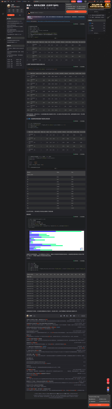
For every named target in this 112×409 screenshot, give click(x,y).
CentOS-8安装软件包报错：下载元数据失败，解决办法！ (15, 56)
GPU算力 (24, 1)
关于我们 (36, 393)
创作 (107, 1)
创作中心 (101, 1)
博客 (8, 1)
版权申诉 (68, 396)
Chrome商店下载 (53, 396)
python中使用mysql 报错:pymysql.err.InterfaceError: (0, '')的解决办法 (15, 26)
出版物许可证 (72, 396)
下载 (11, 1)
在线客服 (67, 393)
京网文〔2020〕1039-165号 (54, 395)
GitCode (18, 1)
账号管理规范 (58, 396)
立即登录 (76, 11)
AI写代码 (76, 23)
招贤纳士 (40, 393)
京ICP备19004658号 (46, 395)
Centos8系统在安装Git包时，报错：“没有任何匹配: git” (15, 52)
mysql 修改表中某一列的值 (14, 34)
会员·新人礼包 (92, 1)
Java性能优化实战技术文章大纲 (13, 40)
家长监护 (35, 396)
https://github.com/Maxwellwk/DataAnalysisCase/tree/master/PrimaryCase (54, 21)
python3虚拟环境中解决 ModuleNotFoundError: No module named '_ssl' (15, 31)
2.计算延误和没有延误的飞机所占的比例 (96, 9)
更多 (29, 1)
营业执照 (76, 396)
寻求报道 (48, 393)
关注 (34, 315)
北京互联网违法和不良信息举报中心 (73, 395)
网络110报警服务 (40, 396)
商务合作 (44, 393)
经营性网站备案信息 (63, 395)
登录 (85, 1)
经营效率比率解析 (12, 42)
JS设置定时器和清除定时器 (14, 21)
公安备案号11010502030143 (38, 395)
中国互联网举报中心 (47, 396)
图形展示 (91, 11)
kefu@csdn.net (61, 393)
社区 (14, 1)
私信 (20, 15)
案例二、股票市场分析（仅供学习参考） (98, 17)
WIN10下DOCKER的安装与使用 (15, 23)
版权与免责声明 (63, 396)
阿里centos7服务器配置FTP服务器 (98, 15)
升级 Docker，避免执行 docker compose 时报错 (15, 49)
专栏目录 (83, 315)
